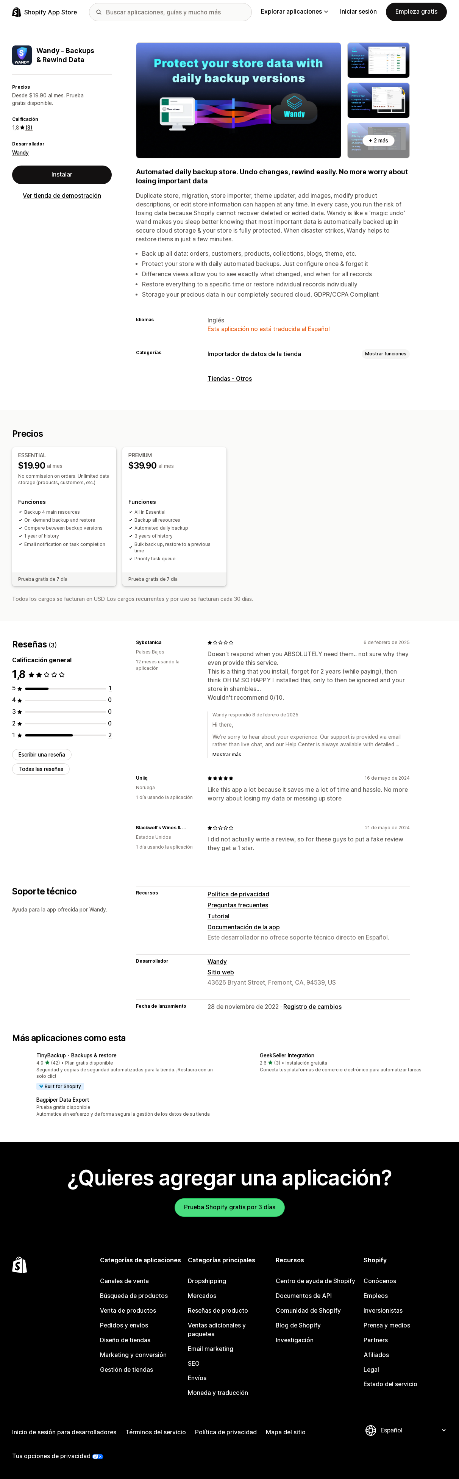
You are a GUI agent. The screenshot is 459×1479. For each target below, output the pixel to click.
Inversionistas (383, 1310)
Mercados (202, 1295)
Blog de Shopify (298, 1325)
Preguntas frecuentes (238, 905)
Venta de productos (128, 1310)
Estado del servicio (390, 1384)
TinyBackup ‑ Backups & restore (76, 1055)
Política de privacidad (238, 894)
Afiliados (376, 1355)
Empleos (376, 1295)
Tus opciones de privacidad (51, 1456)
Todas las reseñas (41, 769)
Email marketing (210, 1348)
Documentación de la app (244, 927)
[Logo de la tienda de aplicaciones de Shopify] (44, 12)
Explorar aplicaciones (294, 11)
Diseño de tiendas (125, 1340)
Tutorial (219, 916)
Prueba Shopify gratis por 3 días (229, 1207)
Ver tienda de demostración (62, 195)
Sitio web (221, 972)
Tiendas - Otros (230, 378)
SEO (194, 1363)
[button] (117, 1071)
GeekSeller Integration (287, 1055)
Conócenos (380, 1281)
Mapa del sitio (286, 1432)
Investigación (295, 1340)
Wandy (20, 153)
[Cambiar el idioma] (413, 1430)
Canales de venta (124, 1281)
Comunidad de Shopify (308, 1310)
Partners (376, 1340)
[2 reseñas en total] (110, 735)
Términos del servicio (155, 1432)
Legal (371, 1369)
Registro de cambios (312, 1006)
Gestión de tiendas (126, 1369)
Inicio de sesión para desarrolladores (64, 1432)
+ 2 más (378, 141)
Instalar (62, 174)
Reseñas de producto (218, 1310)
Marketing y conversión (133, 1355)
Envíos (197, 1378)
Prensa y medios (387, 1325)
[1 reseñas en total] (110, 688)
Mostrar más (226, 754)
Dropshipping (207, 1281)
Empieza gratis (416, 11)
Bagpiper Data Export (62, 1100)
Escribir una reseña (42, 755)
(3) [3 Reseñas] (29, 128)
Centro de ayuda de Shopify (315, 1281)
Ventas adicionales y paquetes (217, 1330)
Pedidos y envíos (124, 1325)
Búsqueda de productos (134, 1295)
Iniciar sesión (358, 11)
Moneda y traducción (218, 1392)
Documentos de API (304, 1295)
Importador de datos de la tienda (254, 354)
